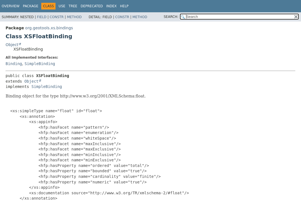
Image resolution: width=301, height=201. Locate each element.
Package (30, 6)
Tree (73, 6)
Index (111, 6)
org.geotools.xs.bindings (49, 28)
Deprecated (92, 6)
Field (41, 17)
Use (62, 6)
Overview (11, 6)
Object (12, 44)
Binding (14, 63)
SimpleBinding (40, 63)
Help (124, 6)
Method (74, 17)
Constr (57, 17)
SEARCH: (171, 17)
